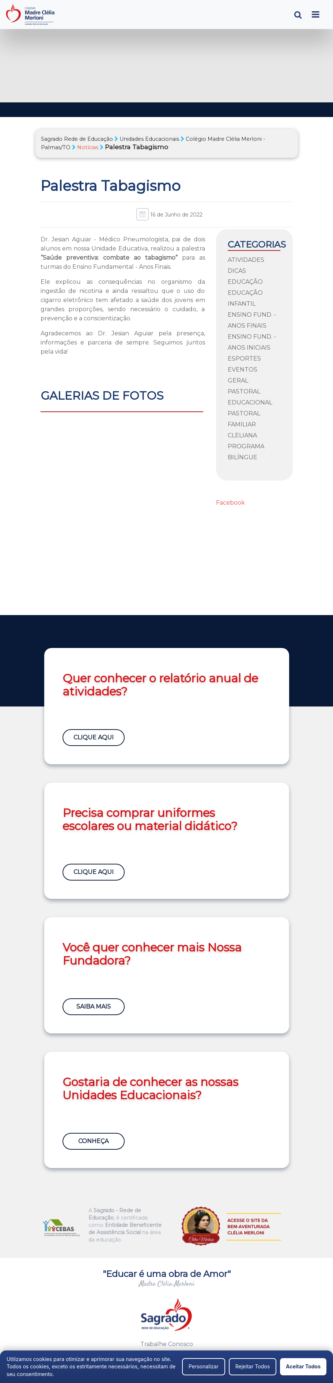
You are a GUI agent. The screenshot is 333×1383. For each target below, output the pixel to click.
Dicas (237, 270)
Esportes (244, 358)
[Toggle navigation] (315, 14)
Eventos (242, 369)
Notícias (87, 147)
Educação (245, 281)
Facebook (230, 502)
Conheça (93, 1141)
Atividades (246, 259)
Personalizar (204, 1366)
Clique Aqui (93, 737)
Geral (238, 380)
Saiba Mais (93, 1006)
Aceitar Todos (303, 1366)
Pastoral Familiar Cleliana (244, 424)
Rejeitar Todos (252, 1366)
